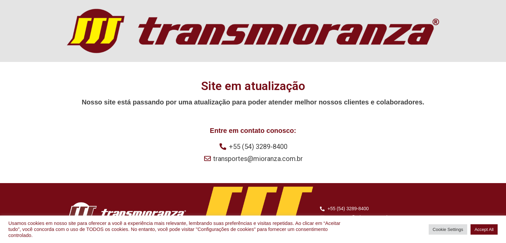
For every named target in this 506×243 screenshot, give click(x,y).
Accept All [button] (484, 229)
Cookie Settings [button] (448, 229)
